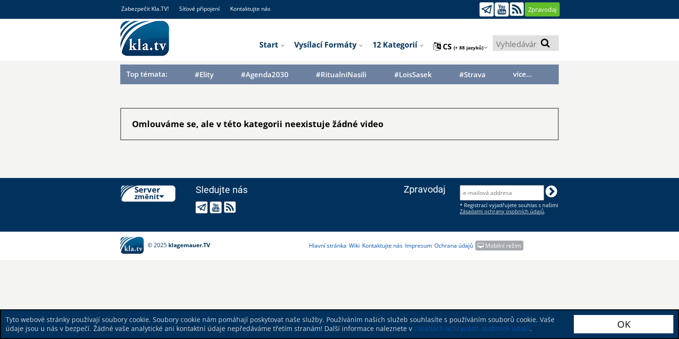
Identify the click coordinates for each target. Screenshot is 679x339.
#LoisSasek (413, 74)
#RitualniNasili (341, 74)
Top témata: (146, 74)
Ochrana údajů (453, 246)
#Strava (472, 74)
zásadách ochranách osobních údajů (472, 328)
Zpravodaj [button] (542, 9)
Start (272, 45)
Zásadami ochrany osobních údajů (502, 211)
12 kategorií (398, 45)
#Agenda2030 (265, 74)
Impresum (418, 246)
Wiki (354, 246)
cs (460, 46)
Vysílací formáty (328, 45)
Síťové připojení (199, 9)
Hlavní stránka (328, 246)
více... (522, 74)
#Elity (204, 74)
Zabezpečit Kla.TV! (145, 9)
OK (623, 324)
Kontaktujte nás (250, 9)
